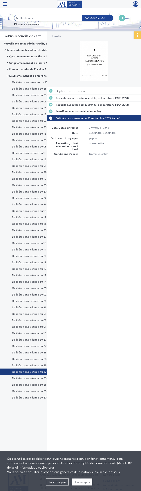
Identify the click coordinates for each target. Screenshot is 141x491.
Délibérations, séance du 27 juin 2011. (35, 236)
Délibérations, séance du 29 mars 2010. (36, 172)
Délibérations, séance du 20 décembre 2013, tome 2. (44, 397)
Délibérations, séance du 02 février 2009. (37, 120)
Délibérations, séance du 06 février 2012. (37, 288)
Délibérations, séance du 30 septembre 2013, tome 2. (45, 378)
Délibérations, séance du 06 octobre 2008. (38, 101)
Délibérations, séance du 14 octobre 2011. (37, 249)
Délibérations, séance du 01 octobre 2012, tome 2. (43, 320)
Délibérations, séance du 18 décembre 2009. (39, 159)
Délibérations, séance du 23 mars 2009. (36, 127)
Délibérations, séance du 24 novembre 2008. (39, 108)
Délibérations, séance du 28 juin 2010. (35, 185)
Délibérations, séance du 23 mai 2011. (35, 230)
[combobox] (97, 18)
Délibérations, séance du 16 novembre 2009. (39, 153)
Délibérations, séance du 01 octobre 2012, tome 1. (43, 314)
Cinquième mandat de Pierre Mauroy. (32, 63)
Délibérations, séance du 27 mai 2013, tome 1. (40, 339)
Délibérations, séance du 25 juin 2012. (35, 307)
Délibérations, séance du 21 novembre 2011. (39, 256)
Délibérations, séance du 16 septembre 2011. (39, 243)
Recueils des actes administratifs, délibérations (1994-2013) (40, 43)
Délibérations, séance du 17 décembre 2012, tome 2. (44, 281)
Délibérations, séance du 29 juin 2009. (35, 140)
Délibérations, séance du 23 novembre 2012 (39, 269)
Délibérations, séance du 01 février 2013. (37, 326)
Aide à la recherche (28, 24)
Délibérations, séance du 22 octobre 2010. (38, 198)
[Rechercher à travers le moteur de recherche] (49, 18)
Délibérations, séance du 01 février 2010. (37, 166)
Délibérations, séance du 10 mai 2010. (35, 178)
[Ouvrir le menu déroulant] (5, 4)
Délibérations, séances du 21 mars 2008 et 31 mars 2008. (46, 82)
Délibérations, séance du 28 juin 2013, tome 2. (40, 359)
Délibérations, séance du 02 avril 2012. (35, 294)
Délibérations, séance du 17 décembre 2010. (39, 211)
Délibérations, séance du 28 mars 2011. (36, 223)
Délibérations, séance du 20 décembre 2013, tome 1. (44, 391)
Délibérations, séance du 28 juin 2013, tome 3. (40, 365)
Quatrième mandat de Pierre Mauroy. (32, 56)
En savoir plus (57, 482)
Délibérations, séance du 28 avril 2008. (36, 88)
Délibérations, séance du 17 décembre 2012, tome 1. (44, 275)
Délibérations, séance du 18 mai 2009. (35, 133)
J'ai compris (82, 482)
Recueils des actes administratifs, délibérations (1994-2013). (43, 50)
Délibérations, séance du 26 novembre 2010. (39, 204)
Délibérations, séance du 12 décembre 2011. (39, 262)
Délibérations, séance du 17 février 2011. (36, 217)
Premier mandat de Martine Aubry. (31, 69)
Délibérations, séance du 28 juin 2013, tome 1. (40, 352)
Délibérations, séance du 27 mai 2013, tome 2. (40, 346)
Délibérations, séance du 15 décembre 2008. (39, 114)
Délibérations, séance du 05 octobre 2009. (38, 146)
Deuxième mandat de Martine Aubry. (32, 75)
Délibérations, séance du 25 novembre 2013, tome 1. (44, 384)
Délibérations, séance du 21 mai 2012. (35, 301)
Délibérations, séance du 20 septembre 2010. (39, 191)
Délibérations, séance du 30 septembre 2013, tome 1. (44, 371)
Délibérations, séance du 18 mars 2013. (36, 333)
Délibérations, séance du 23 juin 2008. (35, 95)
